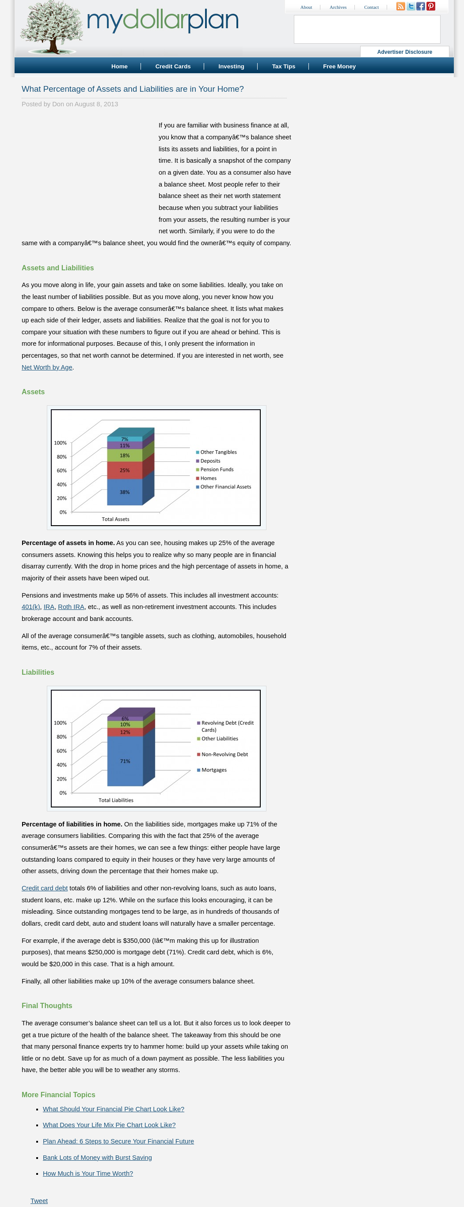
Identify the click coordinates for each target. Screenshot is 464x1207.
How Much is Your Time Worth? (88, 1173)
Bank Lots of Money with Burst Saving (97, 1157)
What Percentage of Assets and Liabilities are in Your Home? (133, 88)
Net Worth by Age (47, 367)
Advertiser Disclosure (405, 52)
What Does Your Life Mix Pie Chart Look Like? (109, 1125)
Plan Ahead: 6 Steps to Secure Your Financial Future (118, 1141)
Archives (338, 7)
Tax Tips (284, 66)
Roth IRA (71, 606)
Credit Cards (173, 66)
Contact (371, 7)
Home (119, 66)
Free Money (339, 66)
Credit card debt (45, 888)
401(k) (31, 606)
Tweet (39, 1200)
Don (58, 104)
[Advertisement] (88, 175)
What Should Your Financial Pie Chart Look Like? (113, 1109)
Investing (231, 66)
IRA (49, 606)
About (306, 7)
